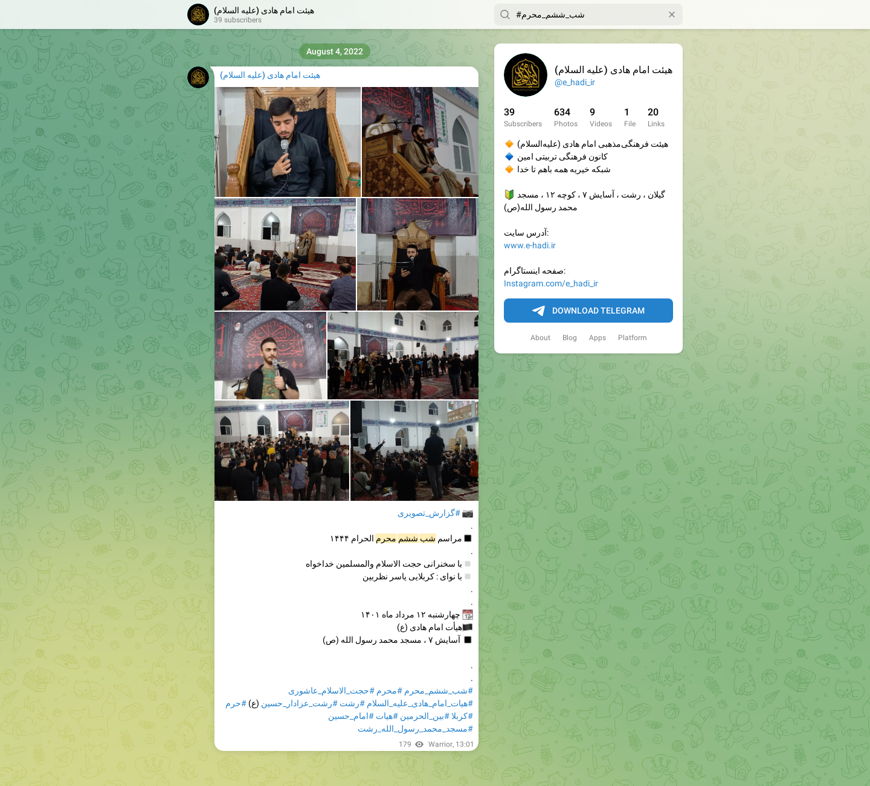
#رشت (352, 703)
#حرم (235, 703)
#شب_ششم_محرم (438, 690)
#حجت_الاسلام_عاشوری (331, 690)
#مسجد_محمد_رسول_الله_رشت (415, 728)
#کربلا (462, 716)
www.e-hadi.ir (530, 245)
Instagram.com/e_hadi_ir (551, 283)
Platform (632, 337)
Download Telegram (588, 311)
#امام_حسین (351, 716)
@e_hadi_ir (575, 82)
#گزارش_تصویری (429, 513)
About (540, 337)
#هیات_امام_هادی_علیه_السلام (420, 703)
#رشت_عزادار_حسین (299, 703)
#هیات (387, 716)
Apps (597, 337)
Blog (569, 337)
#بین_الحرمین (425, 716)
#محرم (389, 690)
